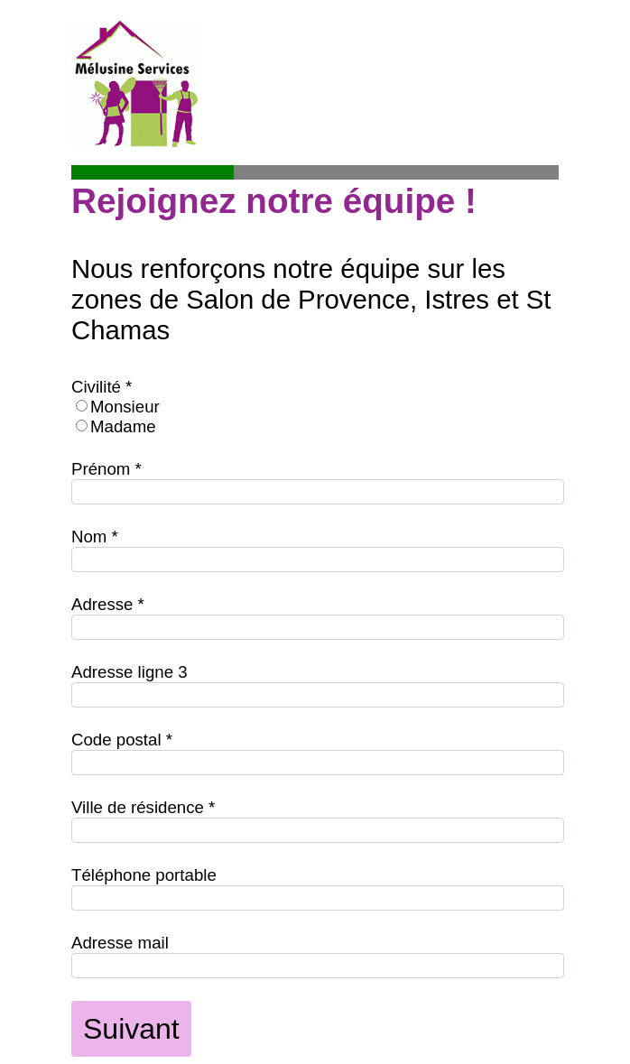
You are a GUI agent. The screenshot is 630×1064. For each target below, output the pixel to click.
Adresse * (107, 604)
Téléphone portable (144, 874)
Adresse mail (120, 942)
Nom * (94, 536)
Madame (123, 426)
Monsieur (125, 406)
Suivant (131, 1029)
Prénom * (106, 468)
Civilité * (101, 386)
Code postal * (121, 739)
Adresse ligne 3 (129, 671)
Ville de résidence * (143, 807)
